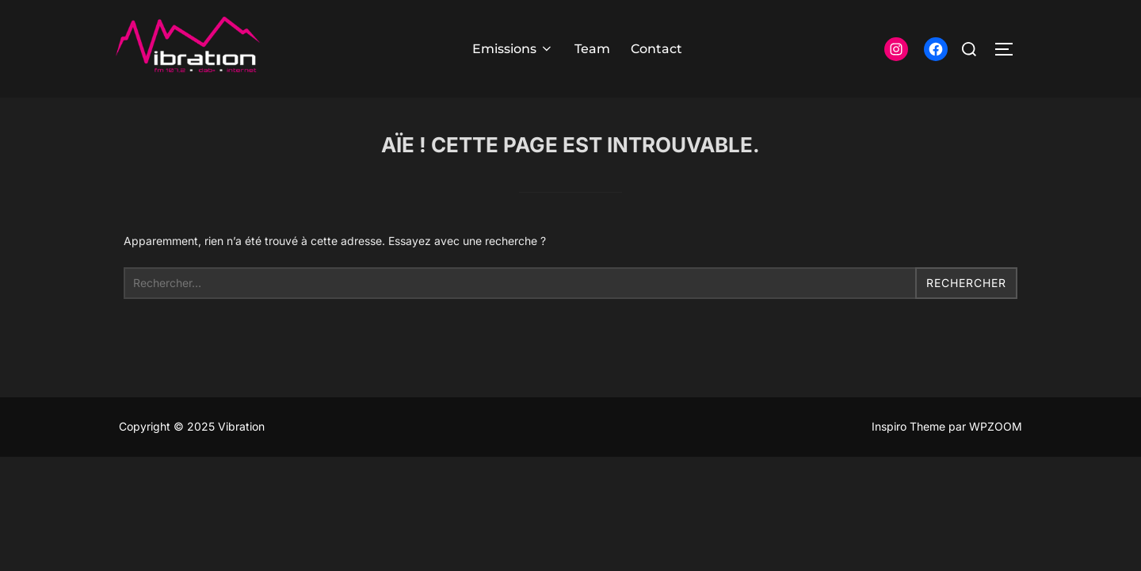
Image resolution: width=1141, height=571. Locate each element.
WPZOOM (995, 426)
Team (592, 48)
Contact (656, 48)
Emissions (513, 48)
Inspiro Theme (908, 426)
